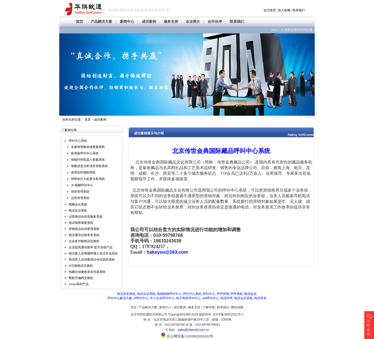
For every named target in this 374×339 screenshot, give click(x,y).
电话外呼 (226, 298)
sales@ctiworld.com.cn (193, 330)
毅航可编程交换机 (81, 278)
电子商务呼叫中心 (188, 298)
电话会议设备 (243, 298)
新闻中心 (127, 22)
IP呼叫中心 (141, 298)
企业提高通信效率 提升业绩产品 (90, 247)
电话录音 (260, 298)
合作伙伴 (215, 22)
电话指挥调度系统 (81, 223)
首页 (79, 22)
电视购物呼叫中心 (169, 294)
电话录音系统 (126, 294)
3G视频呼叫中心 (82, 185)
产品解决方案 (101, 22)
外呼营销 (223, 294)
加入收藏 (284, 10)
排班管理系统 (80, 191)
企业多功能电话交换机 (84, 241)
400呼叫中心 (210, 298)
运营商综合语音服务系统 (85, 216)
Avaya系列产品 (79, 284)
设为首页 (270, 10)
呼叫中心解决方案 (120, 298)
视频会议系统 (78, 204)
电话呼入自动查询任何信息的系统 (92, 259)
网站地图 (237, 307)
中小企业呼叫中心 (162, 298)
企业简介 (193, 22)
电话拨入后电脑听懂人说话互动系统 (93, 253)
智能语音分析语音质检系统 (89, 166)
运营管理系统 (80, 198)
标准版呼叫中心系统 (85, 153)
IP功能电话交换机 (81, 265)
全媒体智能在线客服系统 (88, 147)
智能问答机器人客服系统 (88, 159)
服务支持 (171, 22)
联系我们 (299, 10)
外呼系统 (236, 294)
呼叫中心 (209, 294)
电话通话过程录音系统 (84, 235)
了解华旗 (209, 307)
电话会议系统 (78, 210)
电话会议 (250, 294)
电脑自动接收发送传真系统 (87, 272)
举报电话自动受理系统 (84, 229)
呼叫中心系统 (78, 141)
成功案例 (149, 22)
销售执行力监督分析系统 (88, 179)
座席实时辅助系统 (83, 172)
